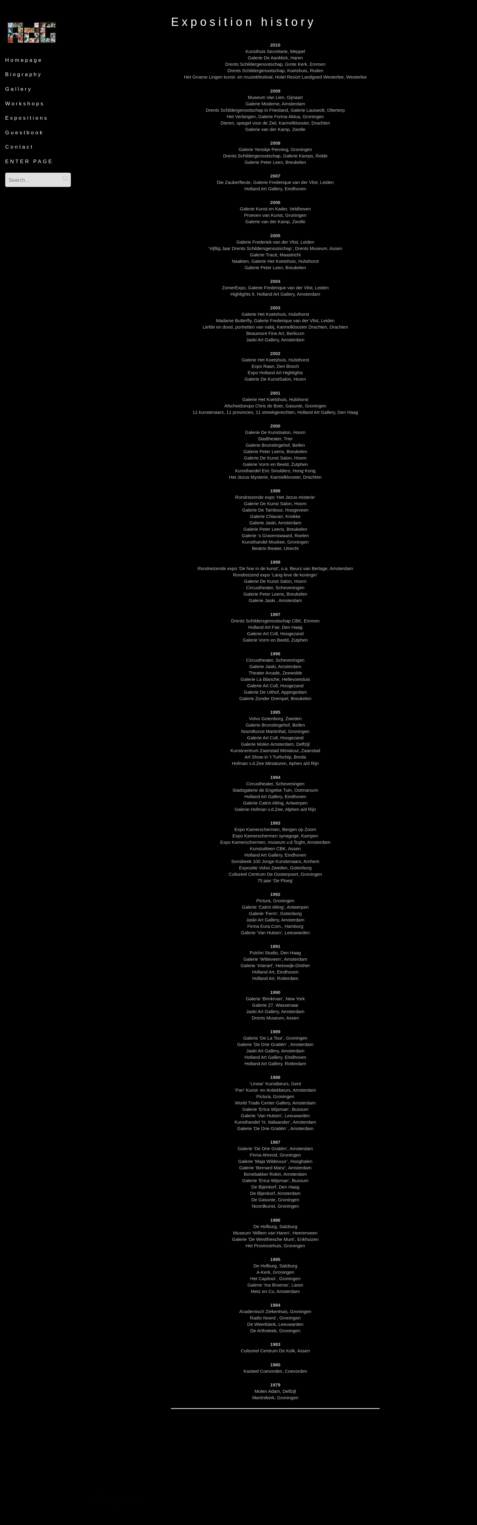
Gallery (18, 89)
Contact (19, 147)
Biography (23, 74)
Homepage (24, 60)
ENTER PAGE (29, 161)
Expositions (26, 118)
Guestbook (24, 133)
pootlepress (157, 1502)
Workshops (25, 104)
